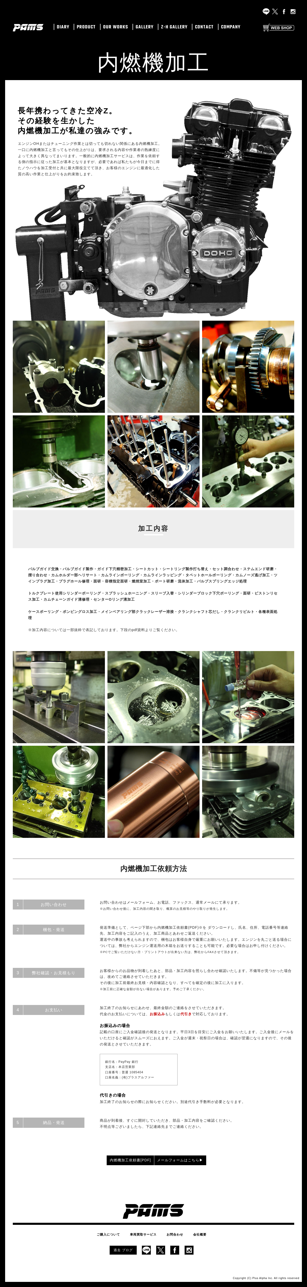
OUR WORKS (115, 27)
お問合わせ (172, 1233)
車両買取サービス (146, 1233)
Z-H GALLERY (174, 27)
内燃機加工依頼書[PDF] (114, 1160)
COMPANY (230, 27)
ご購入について (115, 1233)
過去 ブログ (123, 1248)
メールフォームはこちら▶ (192, 1160)
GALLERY (145, 27)
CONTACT (204, 27)
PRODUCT (86, 27)
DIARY (63, 27)
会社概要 (192, 1233)
